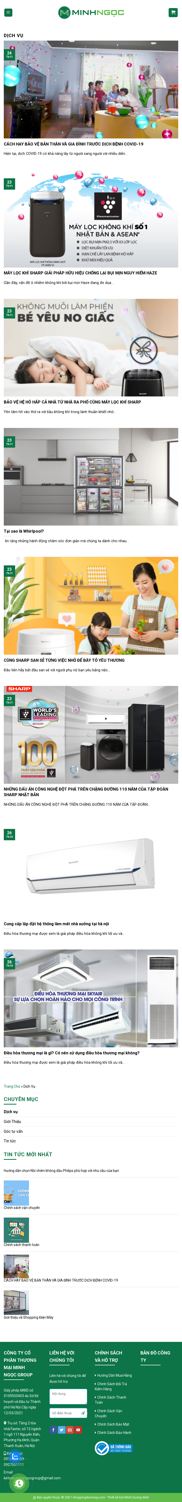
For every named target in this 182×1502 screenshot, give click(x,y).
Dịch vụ (11, 1111)
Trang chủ (12, 1086)
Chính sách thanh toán (21, 1245)
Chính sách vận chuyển (22, 1208)
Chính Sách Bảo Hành (114, 1433)
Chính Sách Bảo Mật (113, 1424)
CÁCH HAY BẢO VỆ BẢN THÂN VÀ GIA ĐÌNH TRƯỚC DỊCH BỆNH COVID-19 (61, 1280)
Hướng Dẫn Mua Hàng (114, 1375)
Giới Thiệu (12, 1121)
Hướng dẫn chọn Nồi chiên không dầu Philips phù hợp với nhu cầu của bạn (61, 1171)
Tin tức (10, 1141)
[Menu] (8, 13)
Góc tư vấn (13, 1131)
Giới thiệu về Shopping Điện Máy (28, 1317)
